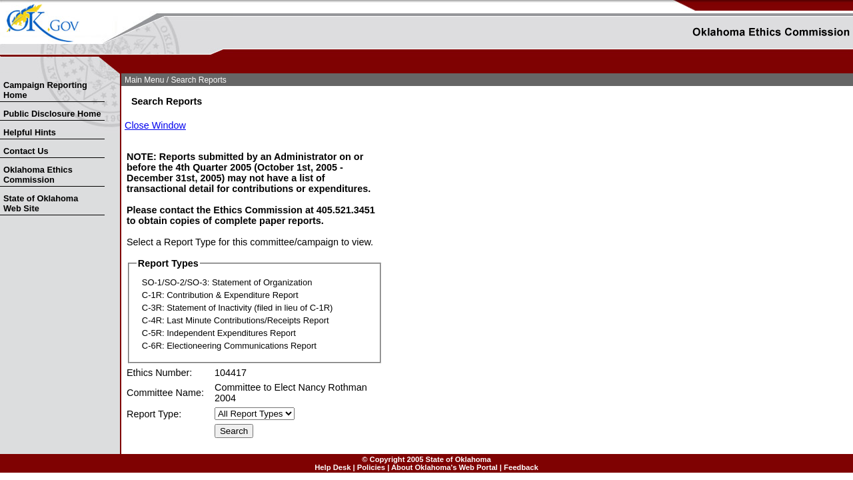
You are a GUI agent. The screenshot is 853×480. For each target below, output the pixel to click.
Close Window (155, 125)
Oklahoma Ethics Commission (38, 175)
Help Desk (333, 467)
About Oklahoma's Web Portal (444, 467)
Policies (371, 467)
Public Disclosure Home (52, 114)
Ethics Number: (159, 372)
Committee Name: (165, 392)
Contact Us (26, 151)
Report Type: (154, 414)
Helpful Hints (29, 132)
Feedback (521, 467)
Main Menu (144, 80)
